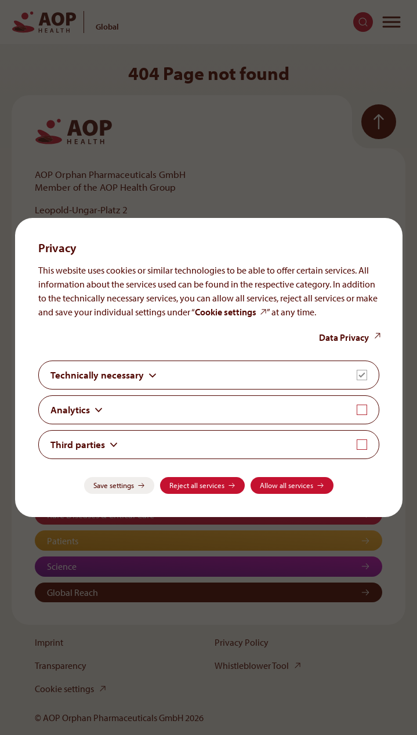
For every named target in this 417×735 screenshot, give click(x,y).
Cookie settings (225, 312)
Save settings (113, 485)
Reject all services (196, 485)
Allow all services (286, 485)
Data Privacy (344, 337)
